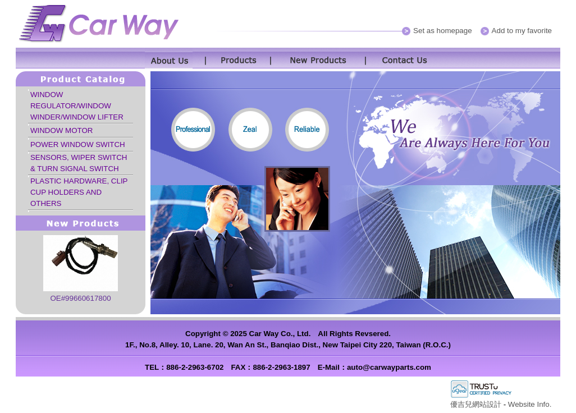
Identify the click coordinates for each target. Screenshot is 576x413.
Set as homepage (442, 30)
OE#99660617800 (80, 298)
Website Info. (530, 404)
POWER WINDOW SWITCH (77, 144)
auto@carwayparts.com (389, 367)
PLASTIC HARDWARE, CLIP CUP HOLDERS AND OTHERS (78, 192)
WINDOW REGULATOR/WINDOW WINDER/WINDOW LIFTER (77, 105)
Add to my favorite (522, 30)
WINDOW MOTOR (61, 130)
